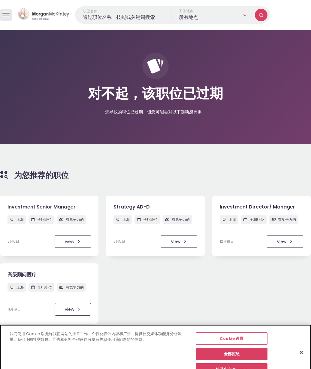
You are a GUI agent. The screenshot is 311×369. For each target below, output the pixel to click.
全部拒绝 (232, 361)
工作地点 (186, 11)
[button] (213, 15)
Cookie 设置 (231, 346)
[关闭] (301, 360)
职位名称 (90, 11)
